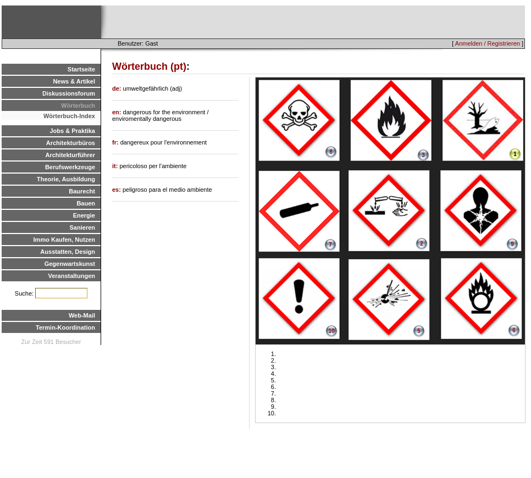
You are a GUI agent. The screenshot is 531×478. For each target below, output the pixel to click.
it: (115, 166)
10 (331, 331)
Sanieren (82, 227)
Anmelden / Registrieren (487, 43)
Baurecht (82, 191)
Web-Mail (82, 315)
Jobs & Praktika (72, 130)
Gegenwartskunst (70, 263)
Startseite (81, 69)
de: (117, 88)
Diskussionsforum (68, 93)
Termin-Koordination (65, 327)
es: (117, 189)
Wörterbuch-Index (69, 116)
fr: (116, 142)
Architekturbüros (70, 143)
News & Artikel (74, 81)
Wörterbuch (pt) (149, 66)
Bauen (85, 203)
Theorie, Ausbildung (66, 179)
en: (117, 112)
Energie (84, 215)
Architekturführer (70, 155)
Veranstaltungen (71, 276)
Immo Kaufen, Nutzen (64, 239)
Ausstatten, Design (67, 251)
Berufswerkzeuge (70, 167)
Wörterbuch (78, 105)
